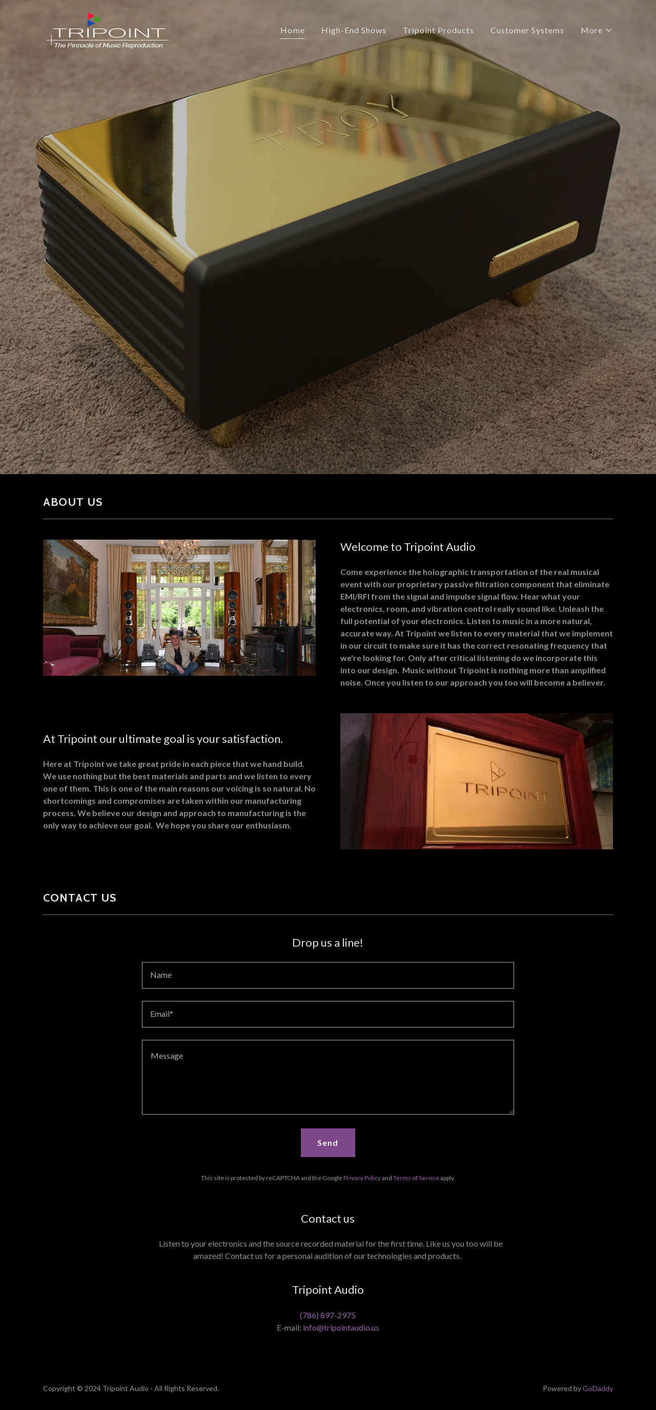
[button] (597, 30)
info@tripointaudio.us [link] (341, 1327)
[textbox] (328, 975)
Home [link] (292, 30)
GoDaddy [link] (598, 1388)
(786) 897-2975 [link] (328, 1315)
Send (327, 1142)
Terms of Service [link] (416, 1178)
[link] (107, 27)
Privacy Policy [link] (362, 1178)
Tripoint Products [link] (438, 30)
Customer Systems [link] (527, 30)
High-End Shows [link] (353, 30)
